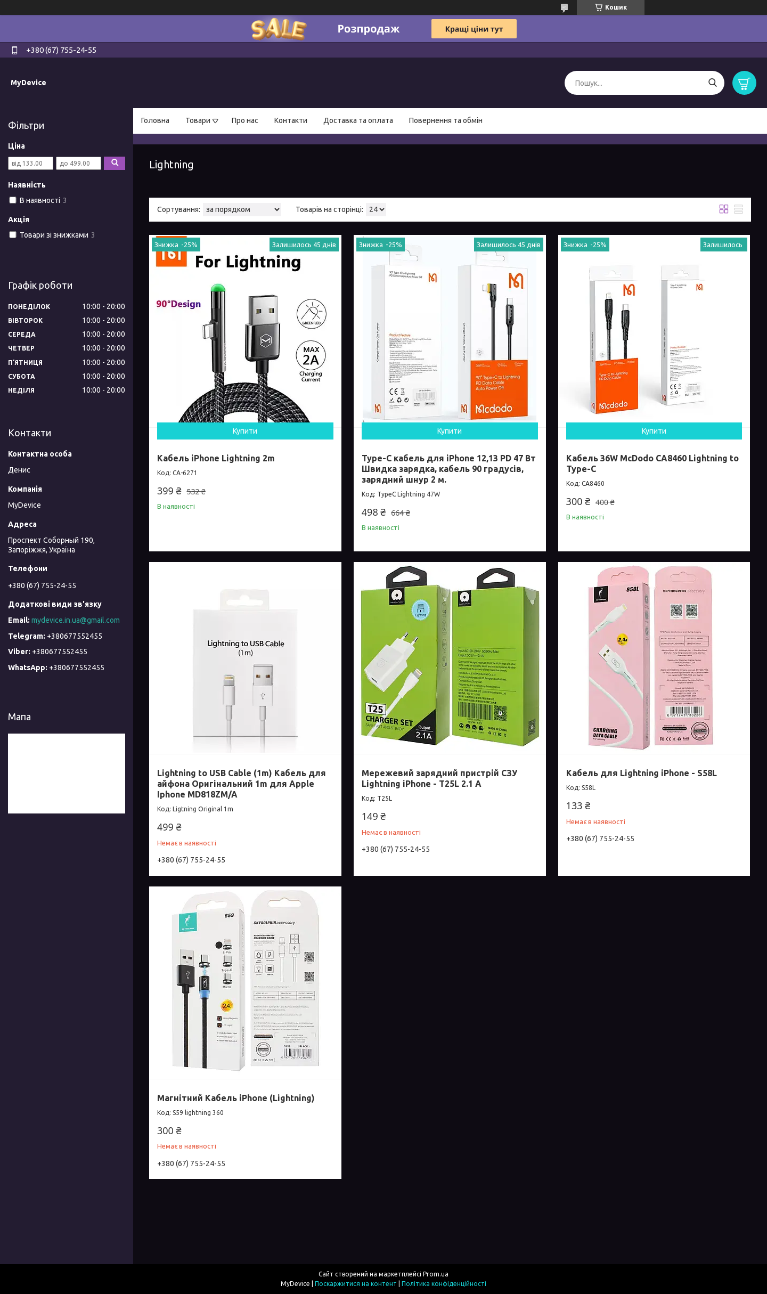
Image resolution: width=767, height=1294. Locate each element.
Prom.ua (435, 1274)
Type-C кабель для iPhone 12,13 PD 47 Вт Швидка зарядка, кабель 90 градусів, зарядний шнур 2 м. (449, 468)
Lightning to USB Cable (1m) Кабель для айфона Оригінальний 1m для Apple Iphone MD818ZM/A (241, 783)
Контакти (290, 120)
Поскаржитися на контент (356, 1283)
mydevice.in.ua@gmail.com (75, 620)
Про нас (245, 120)
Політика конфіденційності (444, 1283)
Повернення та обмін (446, 120)
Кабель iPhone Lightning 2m (216, 458)
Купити (245, 431)
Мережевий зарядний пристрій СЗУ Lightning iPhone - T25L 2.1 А (439, 778)
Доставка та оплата (358, 120)
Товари (197, 120)
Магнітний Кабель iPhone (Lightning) (236, 1098)
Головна (155, 120)
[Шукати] (712, 83)
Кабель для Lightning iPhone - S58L (641, 773)
